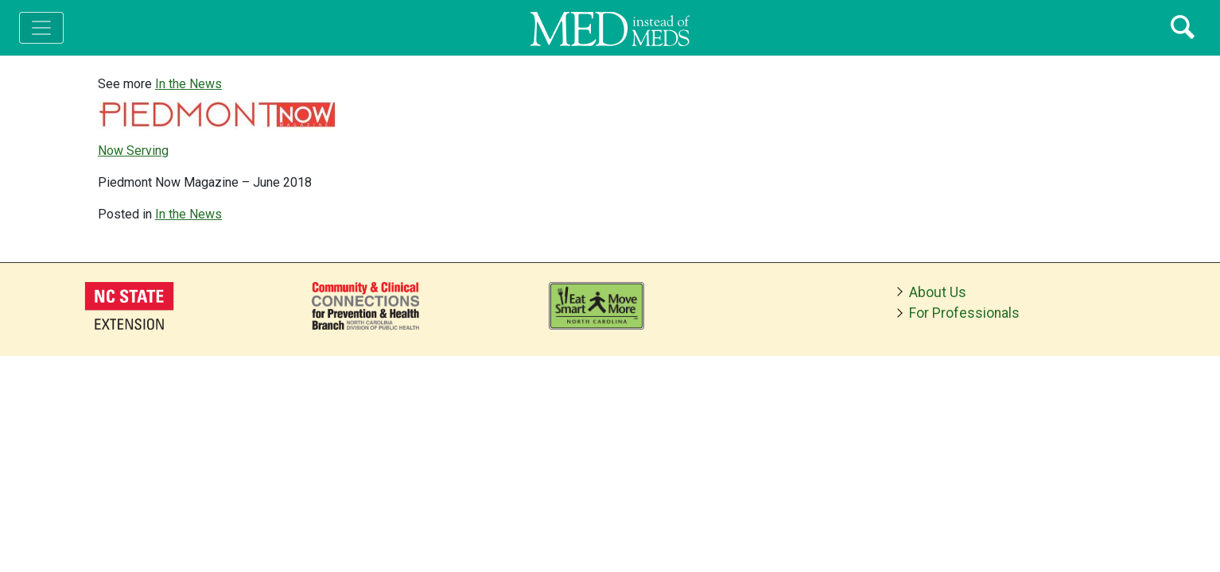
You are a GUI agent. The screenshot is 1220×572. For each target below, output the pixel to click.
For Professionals (964, 313)
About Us (937, 292)
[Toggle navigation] (41, 28)
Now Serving (133, 150)
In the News (188, 83)
